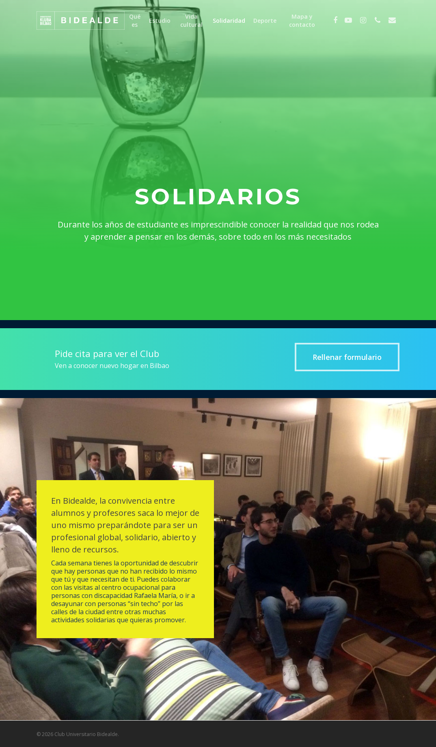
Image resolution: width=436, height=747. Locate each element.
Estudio (160, 20)
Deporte (264, 20)
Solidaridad (229, 20)
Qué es (134, 20)
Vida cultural (191, 20)
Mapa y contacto (302, 20)
